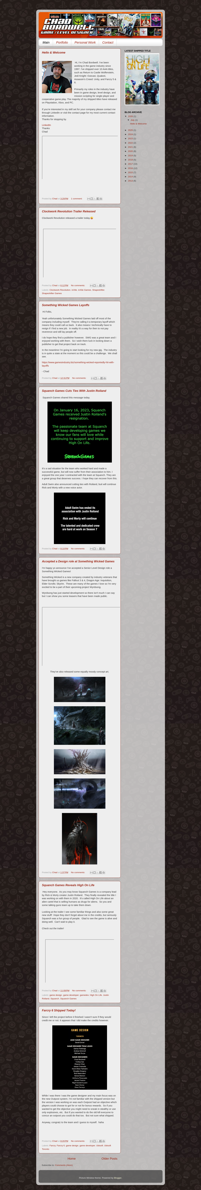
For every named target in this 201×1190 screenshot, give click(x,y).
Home (72, 1158)
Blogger (118, 1178)
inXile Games (84, 290)
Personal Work (85, 42)
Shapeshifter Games (52, 293)
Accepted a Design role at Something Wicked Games (78, 561)
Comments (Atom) (64, 1165)
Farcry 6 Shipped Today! (59, 1010)
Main (46, 42)
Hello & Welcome (53, 52)
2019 (130, 155)
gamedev (84, 995)
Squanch (55, 998)
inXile (74, 290)
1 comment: (77, 198)
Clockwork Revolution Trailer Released (69, 211)
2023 (130, 138)
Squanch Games (68, 998)
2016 (130, 168)
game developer (71, 995)
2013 (130, 181)
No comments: (78, 285)
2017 (130, 164)
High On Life (96, 995)
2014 (130, 176)
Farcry (53, 1145)
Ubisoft (99, 1145)
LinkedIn (46, 125)
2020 (130, 151)
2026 (130, 116)
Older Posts (109, 1158)
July (133, 120)
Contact (107, 42)
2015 (130, 172)
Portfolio (62, 42)
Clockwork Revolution (60, 290)
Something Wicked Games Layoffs (65, 305)
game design (56, 995)
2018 (130, 160)
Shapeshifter (98, 290)
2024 (130, 134)
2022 (130, 143)
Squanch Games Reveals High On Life (68, 885)
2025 (130, 130)
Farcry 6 (61, 1145)
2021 (130, 147)
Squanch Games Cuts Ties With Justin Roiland (74, 390)
